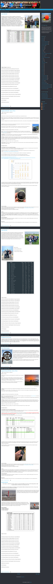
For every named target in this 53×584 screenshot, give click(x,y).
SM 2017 (42, 74)
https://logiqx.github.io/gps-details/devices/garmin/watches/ (11, 151)
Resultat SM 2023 (4, 482)
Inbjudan (42, 49)
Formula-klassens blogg (44, 97)
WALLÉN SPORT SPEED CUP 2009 (46, 84)
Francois (43, 104)
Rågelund (42, 61)
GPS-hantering (43, 45)
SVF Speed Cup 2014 (44, 78)
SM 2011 (42, 66)
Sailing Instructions (43, 62)
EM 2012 (42, 40)
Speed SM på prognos (5, 348)
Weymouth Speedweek (44, 88)
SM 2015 (42, 71)
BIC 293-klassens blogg (44, 94)
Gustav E (43, 106)
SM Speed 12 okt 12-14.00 (6, 337)
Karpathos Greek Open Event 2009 (45, 53)
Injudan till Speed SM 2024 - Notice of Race (9, 370)
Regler (42, 58)
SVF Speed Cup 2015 (44, 79)
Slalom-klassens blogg (44, 93)
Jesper (43, 107)
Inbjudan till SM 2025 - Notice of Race (8, 110)
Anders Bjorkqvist (44, 103)
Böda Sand (42, 37)
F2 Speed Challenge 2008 (44, 44)
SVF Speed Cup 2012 (44, 75)
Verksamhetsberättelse (44, 83)
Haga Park (42, 48)
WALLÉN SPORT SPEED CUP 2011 (46, 87)
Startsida (3, 9)
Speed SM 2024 (4, 230)
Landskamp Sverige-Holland (45, 57)
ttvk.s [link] (21, 25)
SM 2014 (42, 70)
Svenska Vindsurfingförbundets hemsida (46, 98)
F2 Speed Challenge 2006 (44, 41)
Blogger (31, 582)
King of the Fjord (43, 54)
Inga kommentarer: (6, 225)
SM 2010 (42, 65)
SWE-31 (43, 109)
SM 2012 (42, 67)
